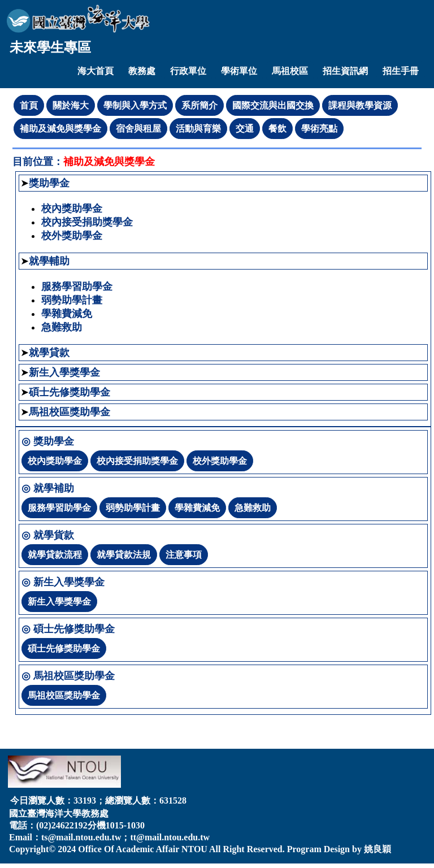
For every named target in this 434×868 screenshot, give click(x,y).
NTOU (194, 849)
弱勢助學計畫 (71, 300)
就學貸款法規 (124, 554)
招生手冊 (401, 71)
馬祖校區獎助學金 (69, 412)
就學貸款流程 (55, 554)
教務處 (141, 71)
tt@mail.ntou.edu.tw (170, 837)
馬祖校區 (290, 71)
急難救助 (61, 327)
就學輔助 (49, 261)
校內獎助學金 (71, 208)
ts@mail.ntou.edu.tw (81, 837)
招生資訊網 (345, 71)
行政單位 (188, 71)
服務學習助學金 (76, 286)
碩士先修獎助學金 (69, 392)
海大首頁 (95, 71)
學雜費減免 (66, 313)
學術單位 (239, 71)
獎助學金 (49, 183)
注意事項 (184, 554)
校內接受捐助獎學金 (87, 222)
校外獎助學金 (71, 235)
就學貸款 (49, 352)
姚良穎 (377, 849)
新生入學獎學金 (64, 372)
